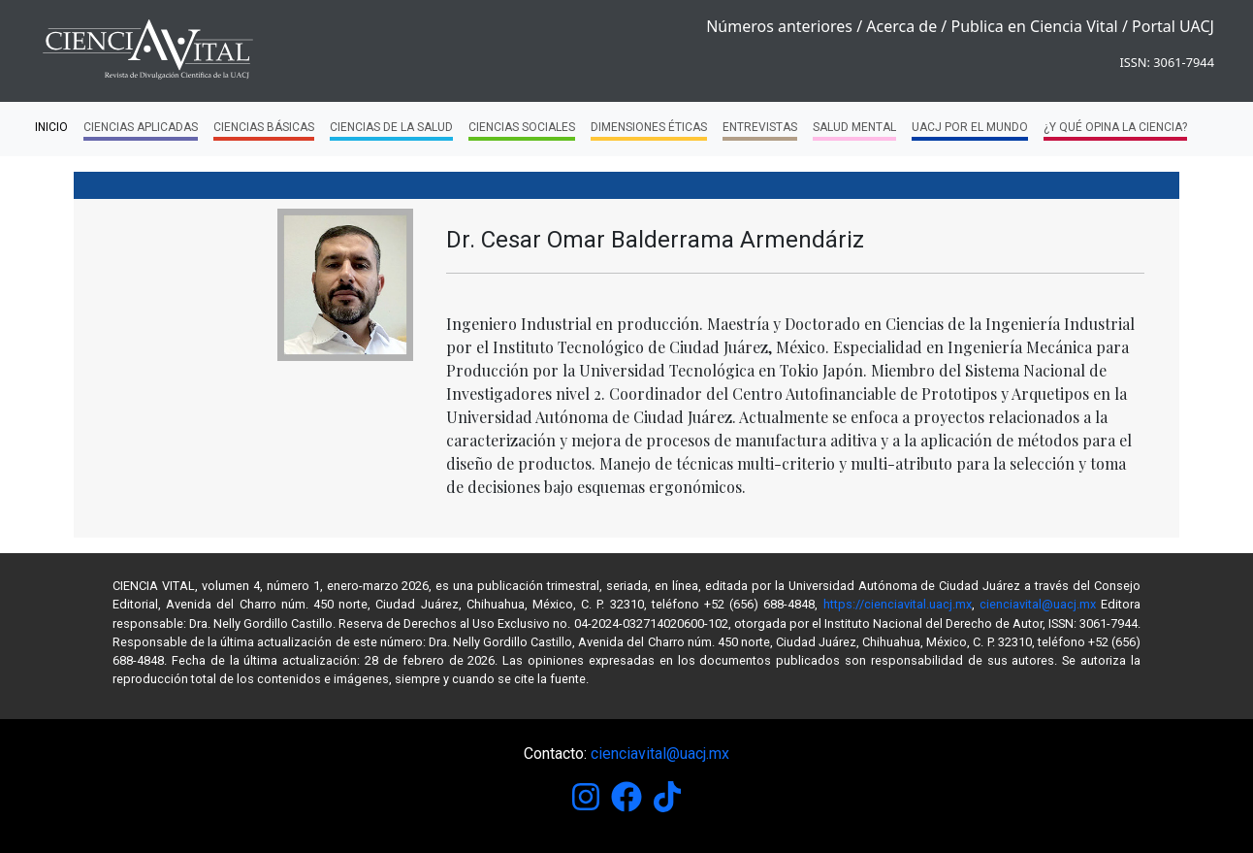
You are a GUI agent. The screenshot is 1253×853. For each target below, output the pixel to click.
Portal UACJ (1173, 26)
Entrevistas (760, 130)
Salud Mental (854, 130)
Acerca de (901, 26)
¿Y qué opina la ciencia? (1115, 130)
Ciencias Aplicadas (140, 130)
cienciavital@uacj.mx (1038, 604)
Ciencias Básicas (263, 130)
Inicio (51, 127)
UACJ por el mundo (970, 130)
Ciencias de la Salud (391, 130)
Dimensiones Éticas (649, 130)
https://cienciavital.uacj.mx (897, 604)
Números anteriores (779, 26)
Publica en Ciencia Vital (1033, 26)
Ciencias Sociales (521, 130)
